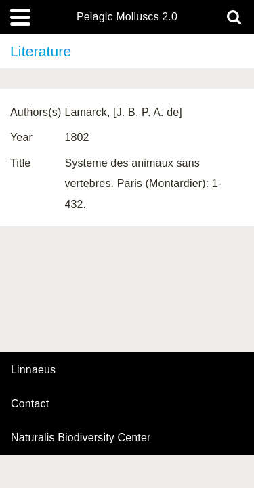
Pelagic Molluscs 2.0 (127, 17)
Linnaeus (33, 370)
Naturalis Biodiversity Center (81, 437)
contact (30, 403)
